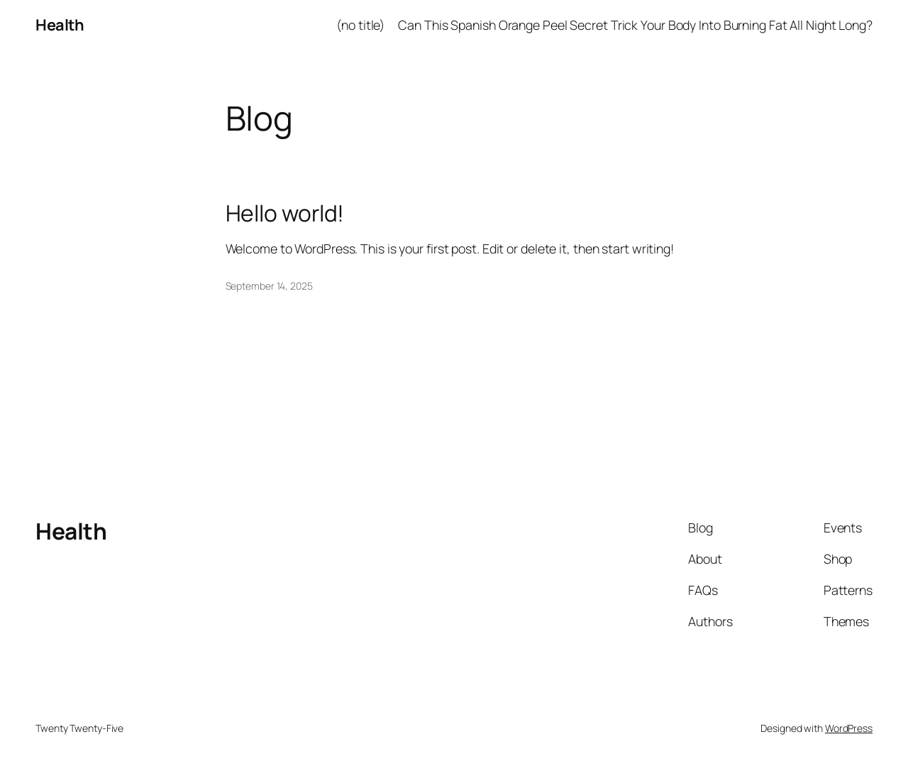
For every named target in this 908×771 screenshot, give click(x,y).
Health (59, 24)
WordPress (849, 728)
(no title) (360, 24)
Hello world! (285, 213)
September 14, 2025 (269, 285)
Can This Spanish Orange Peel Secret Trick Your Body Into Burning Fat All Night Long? (635, 24)
